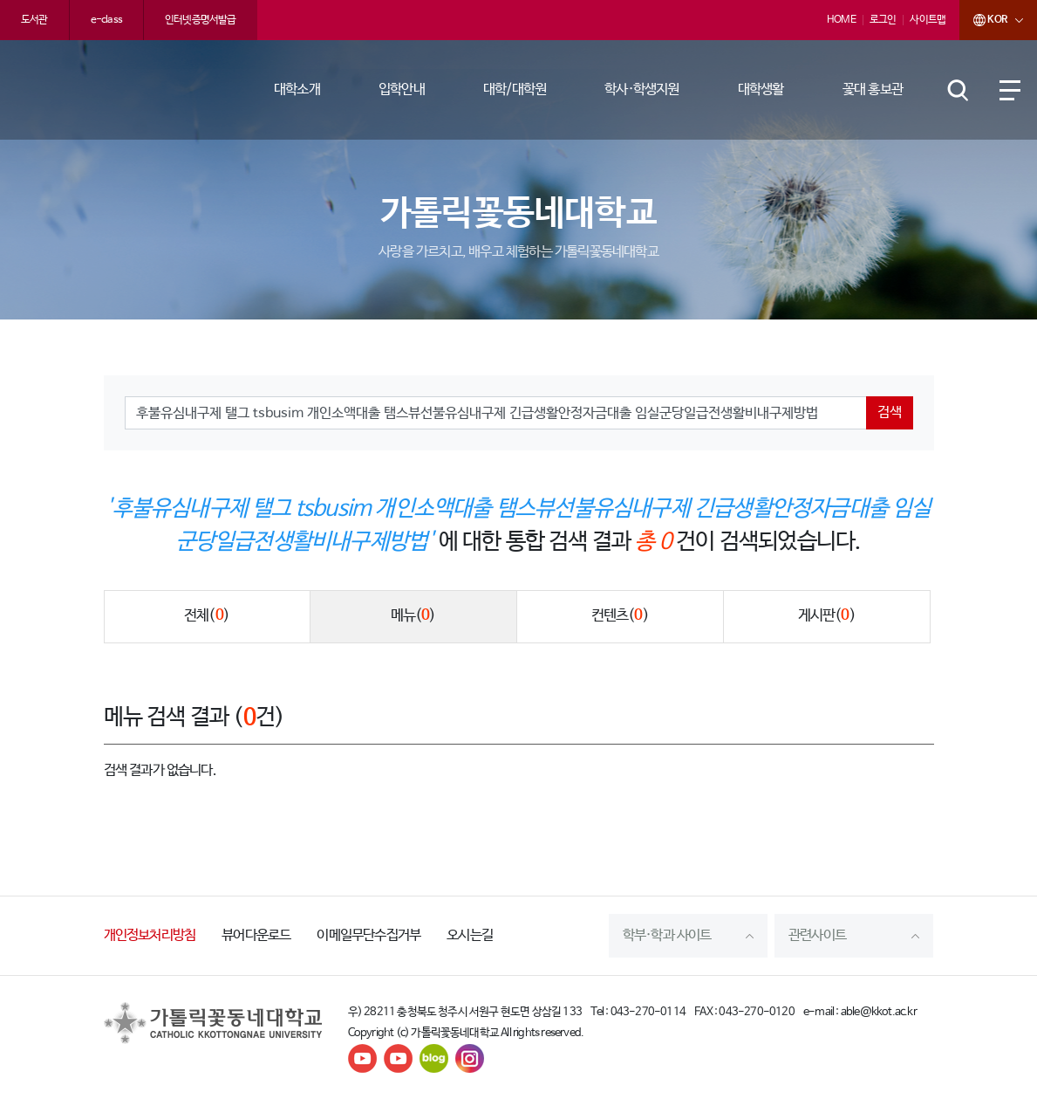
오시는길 (470, 935)
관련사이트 (817, 935)
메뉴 (413, 616)
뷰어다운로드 (256, 935)
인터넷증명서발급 (200, 20)
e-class (106, 20)
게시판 (827, 616)
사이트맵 (927, 20)
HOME (841, 20)
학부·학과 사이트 (667, 935)
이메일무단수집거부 (368, 935)
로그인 (883, 20)
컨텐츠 (620, 616)
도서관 (34, 20)
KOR (982, 20)
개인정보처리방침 (150, 935)
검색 (889, 412)
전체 (206, 616)
